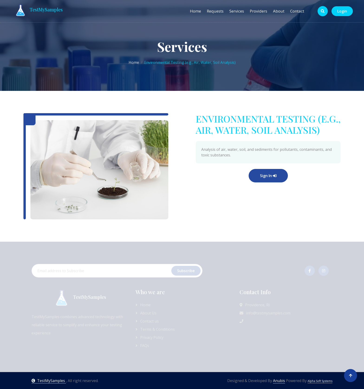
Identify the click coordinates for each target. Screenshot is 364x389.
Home (195, 11)
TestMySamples (49, 380)
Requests (215, 11)
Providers (258, 11)
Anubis (279, 380)
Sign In (291, 175)
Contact (297, 11)
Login (342, 11)
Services (236, 11)
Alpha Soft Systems (320, 381)
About (278, 11)
